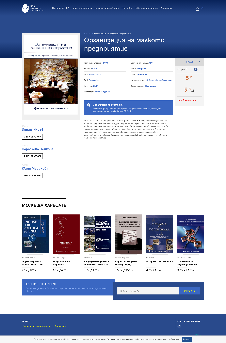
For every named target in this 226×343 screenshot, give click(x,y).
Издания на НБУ (60, 7)
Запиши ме (189, 291)
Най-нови (127, 7)
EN (202, 7)
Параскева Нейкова (37, 148)
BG (197, 7)
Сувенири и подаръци (146, 7)
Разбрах (187, 339)
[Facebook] (179, 326)
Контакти (166, 7)
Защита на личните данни (36, 326)
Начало (87, 33)
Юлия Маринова (35, 168)
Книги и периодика (82, 7)
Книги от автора (32, 136)
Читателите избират (107, 7)
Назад (189, 61)
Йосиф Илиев (32, 129)
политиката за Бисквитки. (169, 339)
